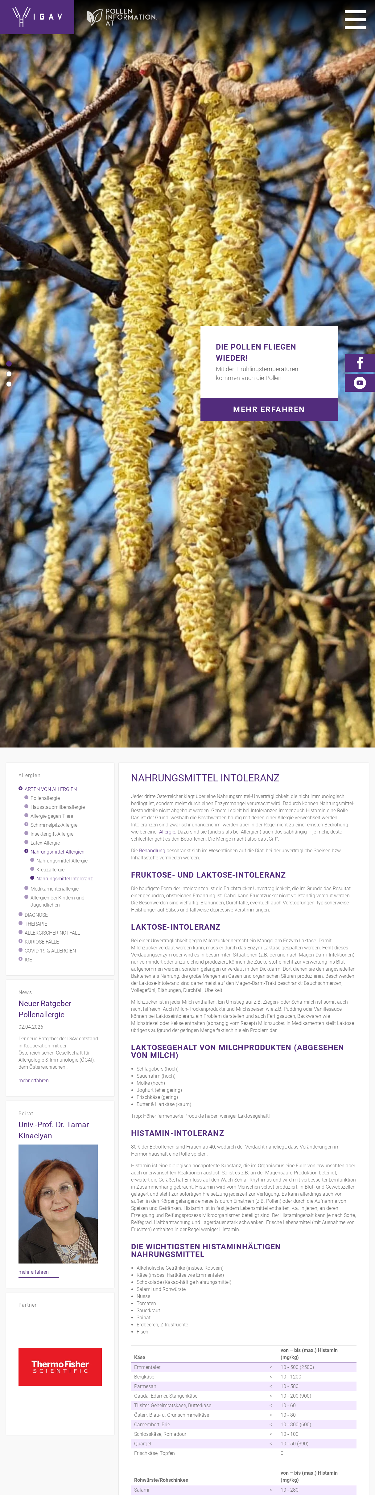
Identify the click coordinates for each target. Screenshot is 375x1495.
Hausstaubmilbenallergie (58, 171)
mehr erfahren (34, 444)
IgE (28, 323)
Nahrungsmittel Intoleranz (64, 242)
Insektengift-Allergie (52, 197)
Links (336, 1385)
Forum (360, 1394)
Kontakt (235, 1385)
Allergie (167, 195)
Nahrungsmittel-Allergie (62, 224)
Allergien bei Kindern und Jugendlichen (57, 264)
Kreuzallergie (50, 233)
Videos (311, 1394)
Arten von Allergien (51, 153)
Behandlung (152, 214)
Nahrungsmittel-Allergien (57, 215)
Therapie (36, 287)
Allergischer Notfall (52, 296)
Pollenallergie (45, 162)
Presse (360, 1385)
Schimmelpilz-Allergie (54, 188)
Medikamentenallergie (55, 252)
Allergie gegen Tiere (52, 179)
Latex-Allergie (45, 206)
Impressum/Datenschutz (287, 1385)
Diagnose (36, 278)
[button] (9, 45)
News (335, 1394)
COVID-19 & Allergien (50, 314)
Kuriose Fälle (42, 305)
